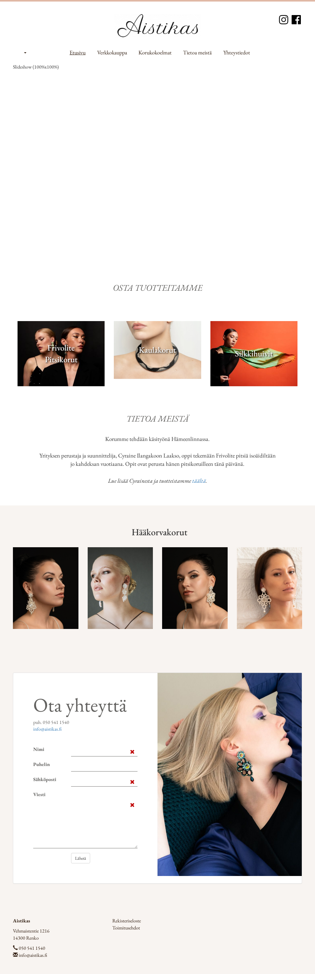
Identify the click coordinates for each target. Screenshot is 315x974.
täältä (199, 481)
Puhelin (41, 764)
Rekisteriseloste (126, 920)
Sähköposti (44, 779)
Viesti (39, 794)
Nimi (38, 749)
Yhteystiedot (236, 52)
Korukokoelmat (155, 52)
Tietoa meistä (197, 52)
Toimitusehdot (126, 928)
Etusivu (78, 52)
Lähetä (80, 858)
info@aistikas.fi (47, 729)
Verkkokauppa (112, 52)
